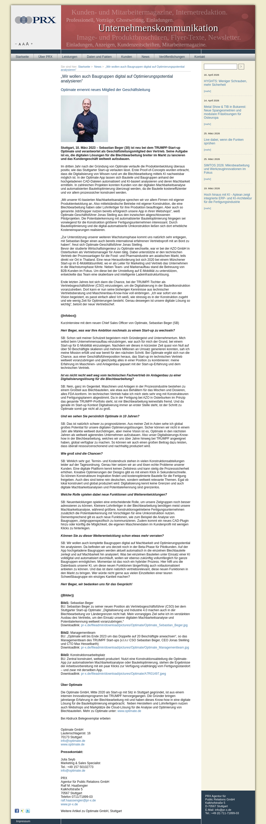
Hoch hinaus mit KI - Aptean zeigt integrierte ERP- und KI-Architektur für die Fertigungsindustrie (228, 198)
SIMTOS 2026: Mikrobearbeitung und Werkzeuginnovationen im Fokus (226, 169)
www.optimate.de (129, 711)
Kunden (126, 57)
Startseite (22, 57)
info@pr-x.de (223, 809)
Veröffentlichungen (172, 57)
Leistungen (69, 57)
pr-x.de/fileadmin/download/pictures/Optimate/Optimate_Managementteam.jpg (135, 647)
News (145, 57)
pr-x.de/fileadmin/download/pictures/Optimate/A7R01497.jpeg (123, 673)
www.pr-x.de (69, 804)
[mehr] (207, 91)
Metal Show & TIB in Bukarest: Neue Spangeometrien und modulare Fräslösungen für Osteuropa (225, 112)
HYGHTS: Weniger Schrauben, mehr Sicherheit (225, 83)
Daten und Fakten (99, 57)
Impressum (23, 821)
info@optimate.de (73, 741)
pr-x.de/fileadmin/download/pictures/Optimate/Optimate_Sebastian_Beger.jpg (134, 625)
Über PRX (45, 57)
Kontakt (199, 57)
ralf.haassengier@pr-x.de (78, 800)
